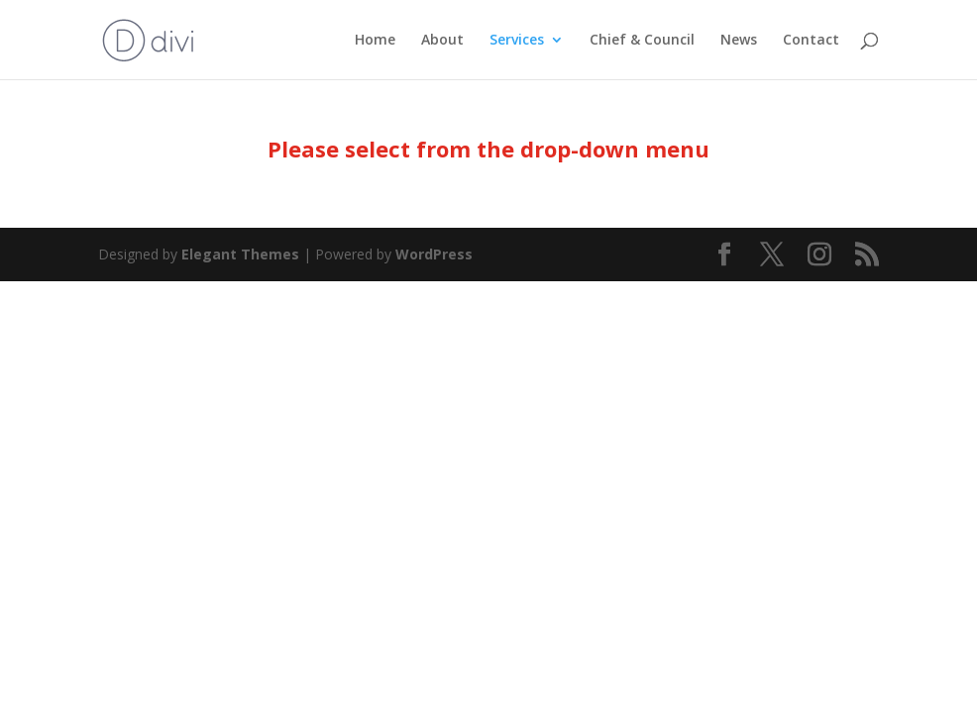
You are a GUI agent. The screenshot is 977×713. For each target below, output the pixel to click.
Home (375, 41)
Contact (811, 41)
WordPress (434, 254)
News (738, 41)
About (442, 41)
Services (516, 41)
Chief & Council (642, 41)
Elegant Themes (240, 254)
